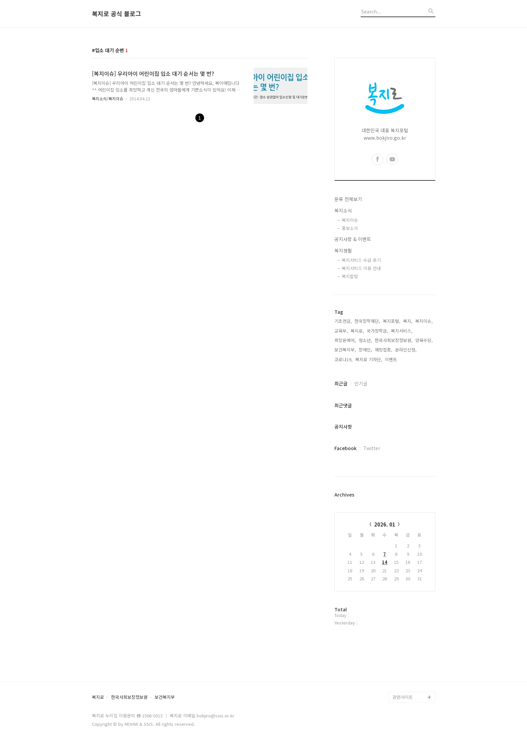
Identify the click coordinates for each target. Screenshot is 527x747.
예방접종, (383, 349)
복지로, (357, 331)
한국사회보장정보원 (129, 697)
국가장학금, (377, 331)
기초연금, (343, 321)
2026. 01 (384, 524)
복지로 (98, 697)
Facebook (345, 448)
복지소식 (343, 210)
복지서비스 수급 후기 (361, 260)
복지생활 (343, 250)
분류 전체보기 (348, 199)
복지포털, (391, 321)
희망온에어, (345, 340)
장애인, (365, 349)
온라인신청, (406, 349)
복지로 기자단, (368, 359)
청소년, (365, 340)
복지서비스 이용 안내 (361, 268)
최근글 (341, 383)
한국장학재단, (367, 321)
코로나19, (343, 359)
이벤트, (391, 359)
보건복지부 (165, 697)
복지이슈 (350, 220)
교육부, (341, 331)
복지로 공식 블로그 (116, 14)
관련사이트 (403, 697)
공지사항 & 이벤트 (352, 239)
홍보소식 (350, 228)
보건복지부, (345, 349)
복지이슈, (424, 321)
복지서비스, (402, 331)
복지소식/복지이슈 (107, 98)
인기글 (360, 383)
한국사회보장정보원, (394, 340)
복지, (408, 321)
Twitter (371, 448)
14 (384, 562)
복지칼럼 (350, 276)
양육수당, (424, 340)
